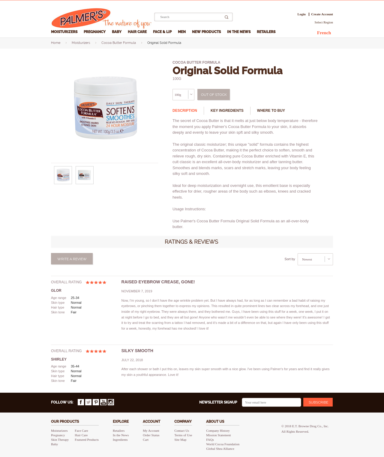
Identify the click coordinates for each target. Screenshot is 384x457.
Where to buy (271, 110)
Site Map (180, 439)
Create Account (322, 14)
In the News (239, 32)
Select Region (324, 22)
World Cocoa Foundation (222, 444)
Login (301, 14)
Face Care (81, 430)
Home (55, 43)
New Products (207, 32)
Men (182, 32)
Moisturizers (64, 32)
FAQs (210, 439)
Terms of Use (183, 435)
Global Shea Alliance (220, 448)
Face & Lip (162, 32)
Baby (117, 32)
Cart (145, 439)
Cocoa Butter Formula (118, 43)
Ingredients (120, 439)
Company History (218, 430)
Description (184, 110)
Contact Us (181, 430)
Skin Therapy (60, 439)
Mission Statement (218, 435)
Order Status (151, 435)
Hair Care (138, 32)
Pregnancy (95, 32)
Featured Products (87, 439)
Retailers (266, 32)
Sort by (290, 259)
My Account (151, 430)
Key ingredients (227, 110)
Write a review (72, 259)
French (324, 32)
